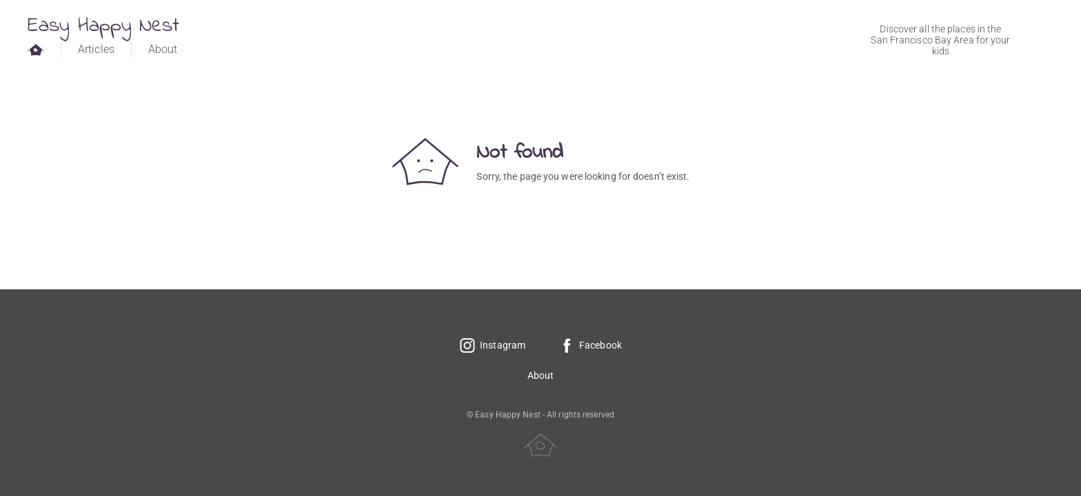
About (163, 49)
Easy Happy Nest (104, 26)
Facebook (590, 345)
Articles (96, 49)
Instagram (492, 345)
